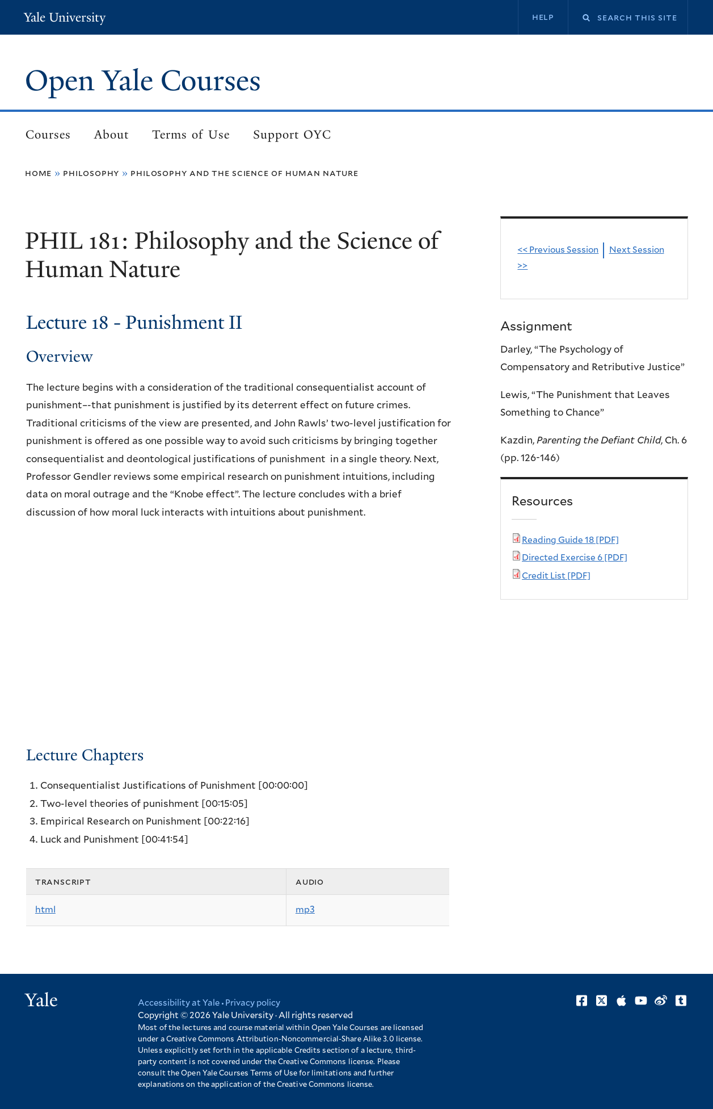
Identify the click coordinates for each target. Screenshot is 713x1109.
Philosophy (91, 173)
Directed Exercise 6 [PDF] (574, 558)
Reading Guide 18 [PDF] (570, 540)
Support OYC (292, 135)
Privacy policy (252, 1003)
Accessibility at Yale (179, 1003)
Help (543, 17)
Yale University (65, 17)
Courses (48, 135)
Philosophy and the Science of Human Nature (244, 173)
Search (579, 18)
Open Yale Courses (143, 80)
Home (38, 173)
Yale (41, 1000)
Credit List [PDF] (556, 576)
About (111, 135)
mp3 (305, 909)
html (45, 909)
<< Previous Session (557, 250)
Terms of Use (191, 135)
